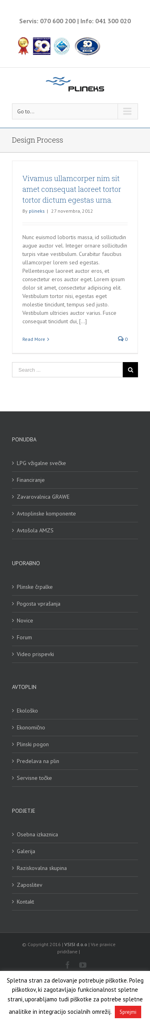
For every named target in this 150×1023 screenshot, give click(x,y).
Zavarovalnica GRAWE (43, 496)
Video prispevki (35, 654)
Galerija (26, 851)
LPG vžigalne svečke (41, 463)
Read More (33, 339)
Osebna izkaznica (37, 834)
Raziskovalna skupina (42, 868)
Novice (25, 620)
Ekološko (27, 710)
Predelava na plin (38, 761)
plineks (37, 211)
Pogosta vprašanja (38, 603)
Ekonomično (31, 727)
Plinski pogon (33, 744)
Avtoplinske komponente (46, 513)
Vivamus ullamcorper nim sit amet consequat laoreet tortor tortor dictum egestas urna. (71, 189)
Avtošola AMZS (35, 530)
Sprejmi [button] (128, 1012)
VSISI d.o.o (75, 944)
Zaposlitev (29, 884)
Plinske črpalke (35, 586)
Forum (24, 637)
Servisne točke (34, 777)
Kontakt (25, 901)
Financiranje (31, 479)
